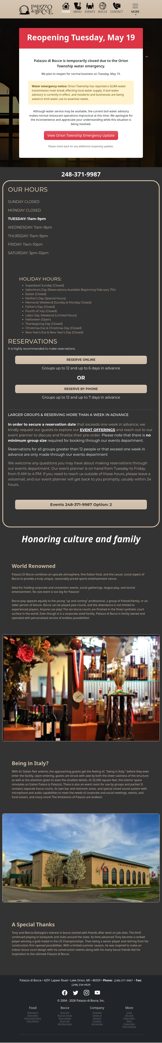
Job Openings (97, 1024)
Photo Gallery (129, 1018)
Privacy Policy (129, 1024)
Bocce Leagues (64, 1018)
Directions (97, 1018)
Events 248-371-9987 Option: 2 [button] (81, 504)
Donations (97, 1021)
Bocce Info (64, 1013)
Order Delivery (32, 1021)
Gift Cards (129, 1015)
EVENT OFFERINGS (97, 430)
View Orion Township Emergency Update (81, 135)
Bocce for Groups (65, 1015)
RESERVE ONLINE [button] (81, 360)
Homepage (97, 1013)
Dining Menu (33, 1015)
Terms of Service (129, 1027)
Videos (129, 1021)
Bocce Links (65, 1021)
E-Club (129, 1013)
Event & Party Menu (33, 1018)
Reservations (33, 1013)
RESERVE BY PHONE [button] (81, 389)
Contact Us (97, 1015)
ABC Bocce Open (65, 1024)
